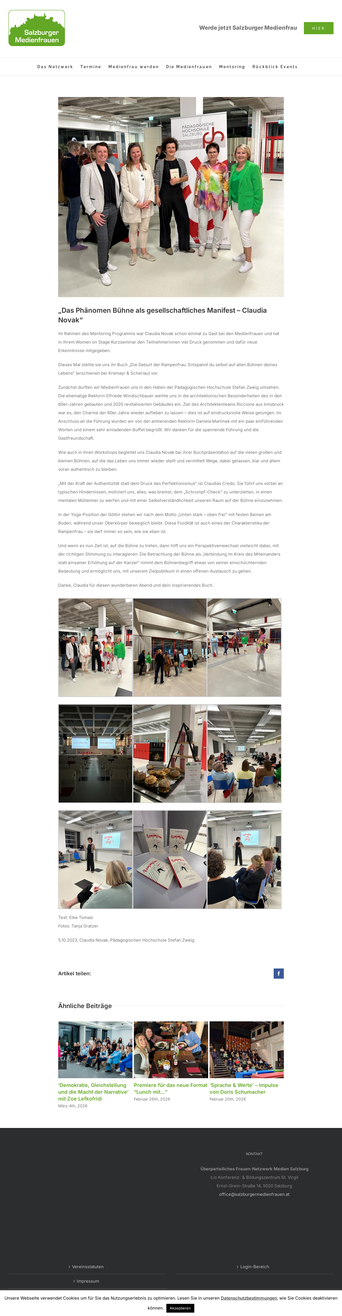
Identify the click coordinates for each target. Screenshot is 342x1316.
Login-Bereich (254, 1266)
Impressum (88, 1281)
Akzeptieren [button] (180, 1308)
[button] (62, 1065)
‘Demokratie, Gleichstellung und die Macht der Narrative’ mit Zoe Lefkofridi (93, 1092)
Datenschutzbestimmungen (249, 1298)
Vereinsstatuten (88, 1266)
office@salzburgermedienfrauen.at (254, 1194)
